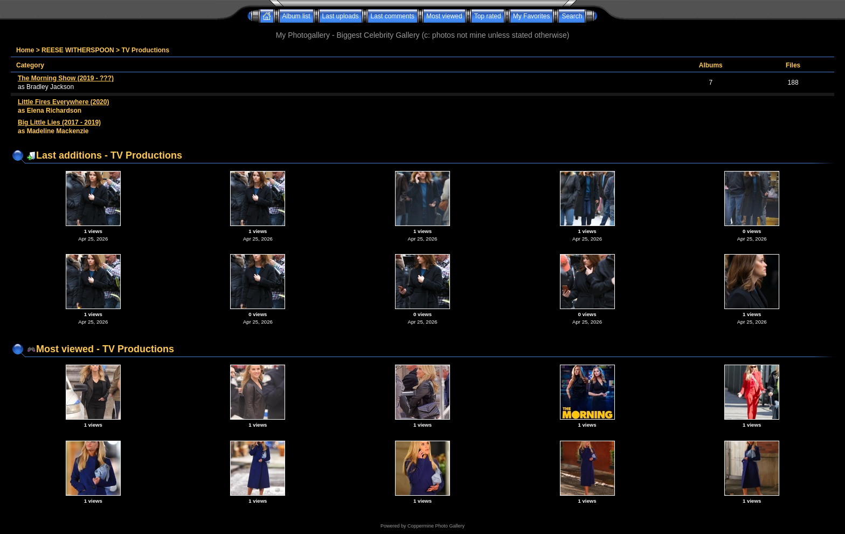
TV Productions (145, 50)
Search (572, 16)
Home (25, 50)
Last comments (392, 16)
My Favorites (531, 16)
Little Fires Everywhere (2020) (63, 102)
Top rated (487, 16)
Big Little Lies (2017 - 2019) (59, 122)
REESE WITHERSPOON (77, 50)
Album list (296, 16)
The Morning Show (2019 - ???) (66, 78)
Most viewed (444, 16)
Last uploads (340, 16)
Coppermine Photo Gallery (436, 526)
